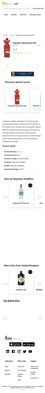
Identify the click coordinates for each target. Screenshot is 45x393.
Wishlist (7, 67)
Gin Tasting (22, 370)
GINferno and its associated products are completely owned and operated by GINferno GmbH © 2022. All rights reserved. (22, 387)
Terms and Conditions (34, 367)
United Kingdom (23, 159)
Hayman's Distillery (18, 162)
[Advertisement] (22, 236)
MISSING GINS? (35, 15)
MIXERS (14, 15)
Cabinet (17, 67)
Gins (11, 35)
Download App (38, 8)
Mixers (7, 370)
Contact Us (35, 378)
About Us (21, 366)
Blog (19, 380)
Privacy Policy (33, 373)
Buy (38, 67)
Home (5, 35)
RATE (27, 67)
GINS (6, 15)
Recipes (7, 374)
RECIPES (23, 15)
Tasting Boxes (20, 375)
